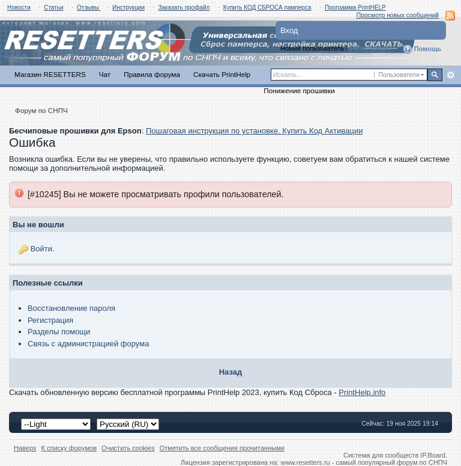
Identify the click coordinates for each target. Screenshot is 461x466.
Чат (104, 74)
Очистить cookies (128, 448)
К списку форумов (69, 448)
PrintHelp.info (362, 392)
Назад (231, 371)
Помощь (422, 49)
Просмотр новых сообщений (398, 15)
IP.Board (432, 455)
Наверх (25, 448)
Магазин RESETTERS (50, 74)
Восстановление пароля (71, 308)
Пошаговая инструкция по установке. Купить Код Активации (254, 130)
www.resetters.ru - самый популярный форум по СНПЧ (363, 462)
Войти (41, 248)
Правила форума (152, 74)
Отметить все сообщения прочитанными (222, 448)
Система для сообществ (380, 455)
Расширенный (450, 75)
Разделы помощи (59, 331)
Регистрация (370, 48)
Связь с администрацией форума (88, 343)
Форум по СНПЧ (41, 110)
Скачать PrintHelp (221, 74)
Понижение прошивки (299, 90)
